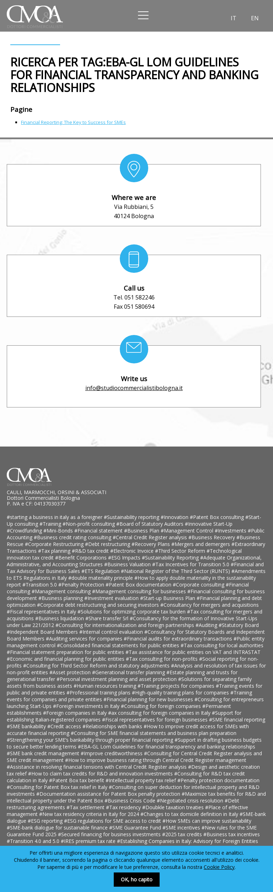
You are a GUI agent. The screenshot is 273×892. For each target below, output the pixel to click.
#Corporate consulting (199, 584)
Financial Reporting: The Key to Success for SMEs (73, 122)
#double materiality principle (101, 577)
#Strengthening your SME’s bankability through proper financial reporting (91, 739)
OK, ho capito (136, 879)
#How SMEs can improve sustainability (206, 820)
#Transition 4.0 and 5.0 (34, 841)
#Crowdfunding (25, 530)
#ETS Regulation (101, 571)
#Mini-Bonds (58, 530)
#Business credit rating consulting (73, 537)
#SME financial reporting (237, 719)
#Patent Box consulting (217, 517)
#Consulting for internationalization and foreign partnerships (125, 625)
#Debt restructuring (108, 544)
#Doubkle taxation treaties (173, 807)
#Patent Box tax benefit (77, 780)
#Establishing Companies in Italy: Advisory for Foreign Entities (187, 841)
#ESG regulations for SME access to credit (113, 820)
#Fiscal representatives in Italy (42, 611)
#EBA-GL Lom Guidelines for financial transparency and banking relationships (166, 746)
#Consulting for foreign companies (161, 706)
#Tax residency (124, 807)
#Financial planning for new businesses (148, 699)
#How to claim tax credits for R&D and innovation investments (101, 773)
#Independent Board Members (43, 631)
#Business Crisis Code (131, 800)
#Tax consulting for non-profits (162, 658)
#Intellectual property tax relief (141, 780)
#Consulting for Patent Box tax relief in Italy (58, 787)
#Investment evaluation (112, 598)
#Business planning (61, 598)
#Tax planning (55, 550)
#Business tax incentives (231, 834)
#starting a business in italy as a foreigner (55, 517)
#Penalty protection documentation (218, 780)
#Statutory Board (239, 625)
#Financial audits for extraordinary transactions (179, 638)
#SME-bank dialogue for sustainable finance (58, 827)
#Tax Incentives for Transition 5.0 (191, 564)
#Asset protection (70, 672)
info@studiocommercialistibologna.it (134, 388)
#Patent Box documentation (139, 584)
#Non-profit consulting (89, 523)
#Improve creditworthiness (112, 753)
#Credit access (64, 726)
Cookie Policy (219, 867)
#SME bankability (27, 726)
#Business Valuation (128, 564)
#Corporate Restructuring (55, 544)
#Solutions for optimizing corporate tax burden (132, 611)
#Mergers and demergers (201, 544)
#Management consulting (62, 591)
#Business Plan (142, 530)
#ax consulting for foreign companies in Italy (160, 712)
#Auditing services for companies (85, 638)
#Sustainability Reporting (171, 557)
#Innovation (175, 517)
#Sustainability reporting (132, 517)
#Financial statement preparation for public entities (66, 652)
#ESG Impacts (125, 557)
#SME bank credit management (44, 753)
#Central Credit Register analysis (150, 537)
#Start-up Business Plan (168, 598)
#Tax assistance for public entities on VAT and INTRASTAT (193, 652)
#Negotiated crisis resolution (191, 800)
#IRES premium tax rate (89, 841)
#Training (51, 523)
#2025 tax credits (182, 834)
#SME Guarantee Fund (135, 827)
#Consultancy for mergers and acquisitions (209, 604)
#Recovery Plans (151, 544)
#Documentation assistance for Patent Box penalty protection (109, 793)
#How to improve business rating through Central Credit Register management (155, 760)
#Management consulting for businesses (139, 591)
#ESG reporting (46, 820)
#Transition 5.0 (40, 584)
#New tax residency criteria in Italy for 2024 (89, 814)
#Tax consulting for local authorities (222, 645)
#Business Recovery (212, 537)
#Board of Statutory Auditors (150, 523)
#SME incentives (182, 827)
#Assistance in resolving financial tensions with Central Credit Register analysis (97, 766)
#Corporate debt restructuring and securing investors (98, 604)
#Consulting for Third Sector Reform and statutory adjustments (97, 665)
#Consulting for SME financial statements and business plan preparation (153, 733)
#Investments (231, 530)
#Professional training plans (99, 692)
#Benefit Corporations (81, 557)
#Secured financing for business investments (110, 834)
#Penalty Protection (82, 584)
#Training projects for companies (177, 685)
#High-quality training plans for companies (181, 692)
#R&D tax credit (91, 550)
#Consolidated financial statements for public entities (119, 645)
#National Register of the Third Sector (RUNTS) (176, 571)
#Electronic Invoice (132, 550)
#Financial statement (99, 530)
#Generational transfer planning (129, 672)
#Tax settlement (86, 807)
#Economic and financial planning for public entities (66, 658)
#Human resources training (106, 685)
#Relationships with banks (113, 726)
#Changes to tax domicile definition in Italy (190, 814)
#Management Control (188, 530)
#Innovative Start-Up (208, 523)
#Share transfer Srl (107, 618)
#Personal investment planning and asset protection (117, 679)
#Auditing (207, 625)
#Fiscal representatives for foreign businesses (155, 719)
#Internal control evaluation (111, 631)
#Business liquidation (60, 618)
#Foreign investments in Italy (87, 706)
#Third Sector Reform (181, 550)
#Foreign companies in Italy (75, 712)
